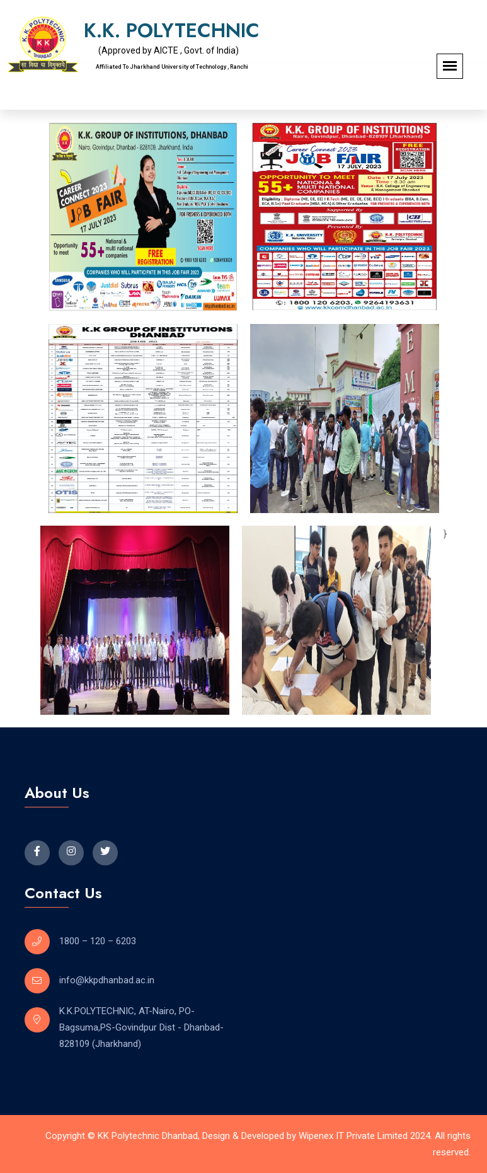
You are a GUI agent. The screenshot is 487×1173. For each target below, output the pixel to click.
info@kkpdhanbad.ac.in (106, 980)
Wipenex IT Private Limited (353, 1135)
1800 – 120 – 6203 (97, 941)
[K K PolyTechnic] (357, 834)
